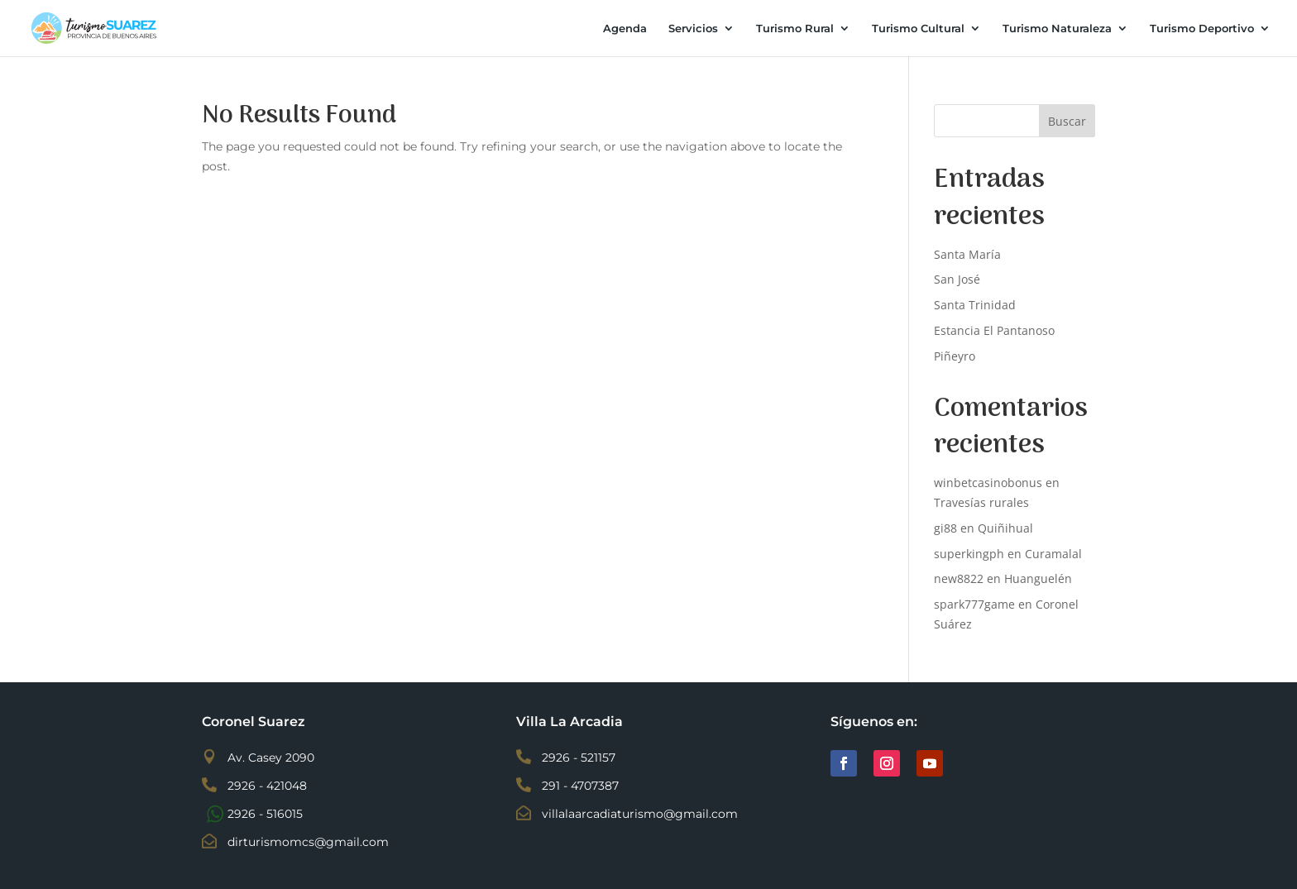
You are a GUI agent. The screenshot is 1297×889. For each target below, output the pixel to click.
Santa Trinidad (975, 305)
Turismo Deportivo (1202, 28)
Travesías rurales (981, 502)
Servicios (693, 28)
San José (957, 279)
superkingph (969, 554)
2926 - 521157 (578, 757)
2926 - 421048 (267, 785)
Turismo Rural (795, 28)
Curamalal (1053, 554)
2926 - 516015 (265, 813)
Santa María (967, 254)
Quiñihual (1005, 528)
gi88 (945, 528)
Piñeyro (954, 356)
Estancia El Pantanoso (994, 330)
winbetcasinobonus (988, 482)
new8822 (959, 578)
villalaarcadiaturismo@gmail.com (640, 813)
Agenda (625, 28)
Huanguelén (1038, 578)
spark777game (974, 604)
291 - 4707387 (580, 785)
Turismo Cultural (918, 28)
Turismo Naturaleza (1057, 28)
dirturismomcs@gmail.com (308, 841)
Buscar (1067, 121)
